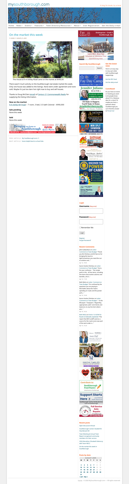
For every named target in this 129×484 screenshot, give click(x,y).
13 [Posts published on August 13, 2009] (91, 467)
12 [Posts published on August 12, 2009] (87, 467)
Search (99, 68)
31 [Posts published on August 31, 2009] (81, 474)
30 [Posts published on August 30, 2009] (100, 472)
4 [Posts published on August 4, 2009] (84, 465)
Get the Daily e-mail (111, 26)
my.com (29, 4)
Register (82, 238)
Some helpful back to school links (33, 141)
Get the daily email (112, 82)
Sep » (86, 477)
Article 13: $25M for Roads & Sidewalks (90, 316)
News (18, 26)
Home (11, 26)
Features (39, 26)
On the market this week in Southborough (88, 447)
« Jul (81, 477)
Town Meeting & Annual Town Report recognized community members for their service (89, 436)
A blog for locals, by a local (110, 5)
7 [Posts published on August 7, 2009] (93, 465)
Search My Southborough (89, 64)
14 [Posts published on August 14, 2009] (94, 467)
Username (88, 206)
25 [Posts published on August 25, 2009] (84, 472)
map (23, 104)
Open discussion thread (87, 426)
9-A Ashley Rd (15, 104)
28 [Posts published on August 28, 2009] (94, 472)
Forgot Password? (85, 240)
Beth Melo (82, 315)
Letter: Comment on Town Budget (88, 251)
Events (28, 26)
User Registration (91, 26)
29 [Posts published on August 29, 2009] (97, 472)
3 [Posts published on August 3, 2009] (81, 465)
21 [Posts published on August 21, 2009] (94, 470)
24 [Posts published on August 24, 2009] (81, 472)
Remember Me (87, 227)
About (77, 26)
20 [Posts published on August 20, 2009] (91, 470)
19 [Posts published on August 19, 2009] (87, 470)
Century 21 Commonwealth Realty (52, 94)
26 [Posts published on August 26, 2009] (87, 472)
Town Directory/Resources (58, 26)
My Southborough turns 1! (30, 138)
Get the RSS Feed (111, 79)
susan (13, 38)
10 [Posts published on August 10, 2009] (81, 467)
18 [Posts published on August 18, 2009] (84, 470)
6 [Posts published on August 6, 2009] (90, 465)
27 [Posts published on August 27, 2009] (91, 472)
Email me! (111, 111)
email (32, 94)
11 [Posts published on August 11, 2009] (84, 467)
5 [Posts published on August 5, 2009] (87, 465)
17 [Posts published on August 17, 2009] (81, 470)
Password (87, 217)
